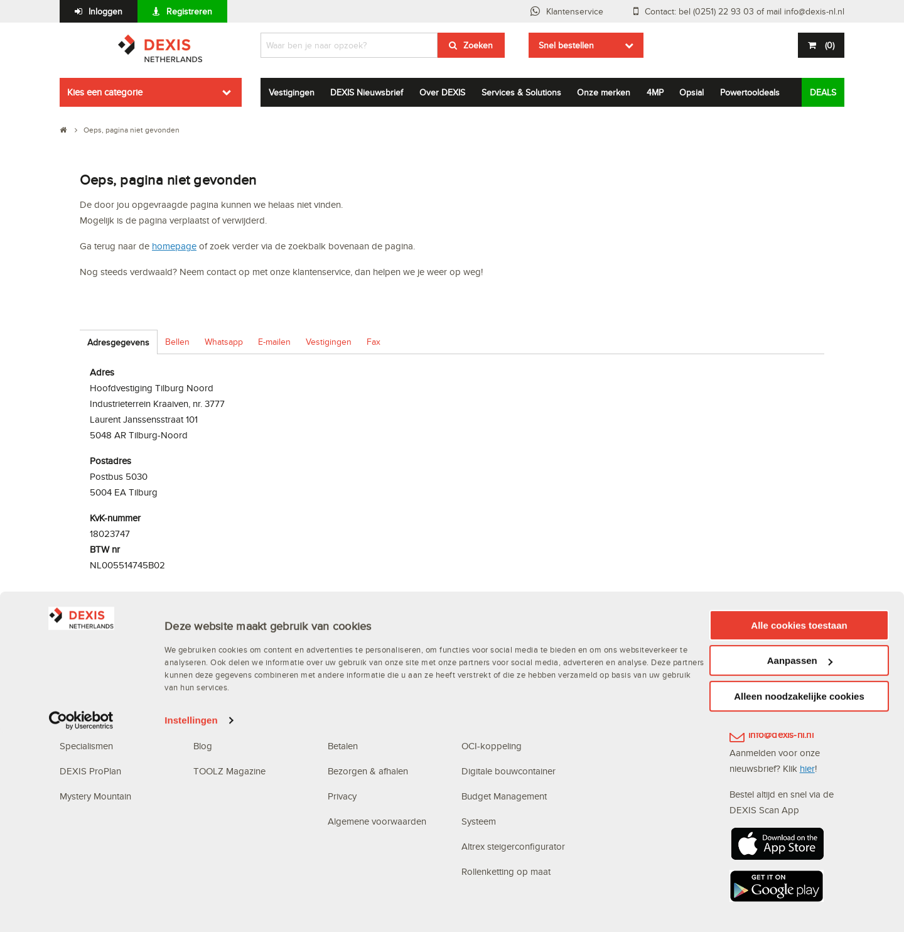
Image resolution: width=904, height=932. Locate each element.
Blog (202, 745)
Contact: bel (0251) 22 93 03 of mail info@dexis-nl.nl (744, 11)
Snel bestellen (566, 45)
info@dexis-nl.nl (781, 734)
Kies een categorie (105, 92)
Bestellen (346, 720)
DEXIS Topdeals (227, 670)
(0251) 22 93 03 (782, 694)
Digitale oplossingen (504, 645)
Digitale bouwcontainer (508, 771)
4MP (655, 92)
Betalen (343, 745)
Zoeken (478, 45)
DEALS (823, 92)
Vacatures (213, 720)
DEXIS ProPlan (90, 771)
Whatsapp (224, 341)
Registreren (189, 11)
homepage (174, 245)
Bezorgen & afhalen (368, 771)
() (828, 45)
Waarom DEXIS (91, 670)
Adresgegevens (118, 342)
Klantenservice (574, 11)
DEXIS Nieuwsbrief (366, 92)
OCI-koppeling (491, 745)
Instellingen (191, 919)
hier (807, 768)
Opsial (691, 92)
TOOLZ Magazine (229, 771)
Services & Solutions (521, 92)
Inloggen (105, 11)
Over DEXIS (442, 92)
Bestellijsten (484, 720)
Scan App (481, 695)
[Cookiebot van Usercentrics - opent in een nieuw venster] (81, 919)
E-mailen (274, 341)
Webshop (480, 670)
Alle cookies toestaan (799, 823)
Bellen (177, 341)
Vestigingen (292, 92)
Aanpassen (799, 859)
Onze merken (603, 92)
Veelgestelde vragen (371, 670)
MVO (70, 695)
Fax (373, 341)
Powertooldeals (750, 92)
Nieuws (208, 695)
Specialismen (86, 745)
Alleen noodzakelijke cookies (799, 894)
